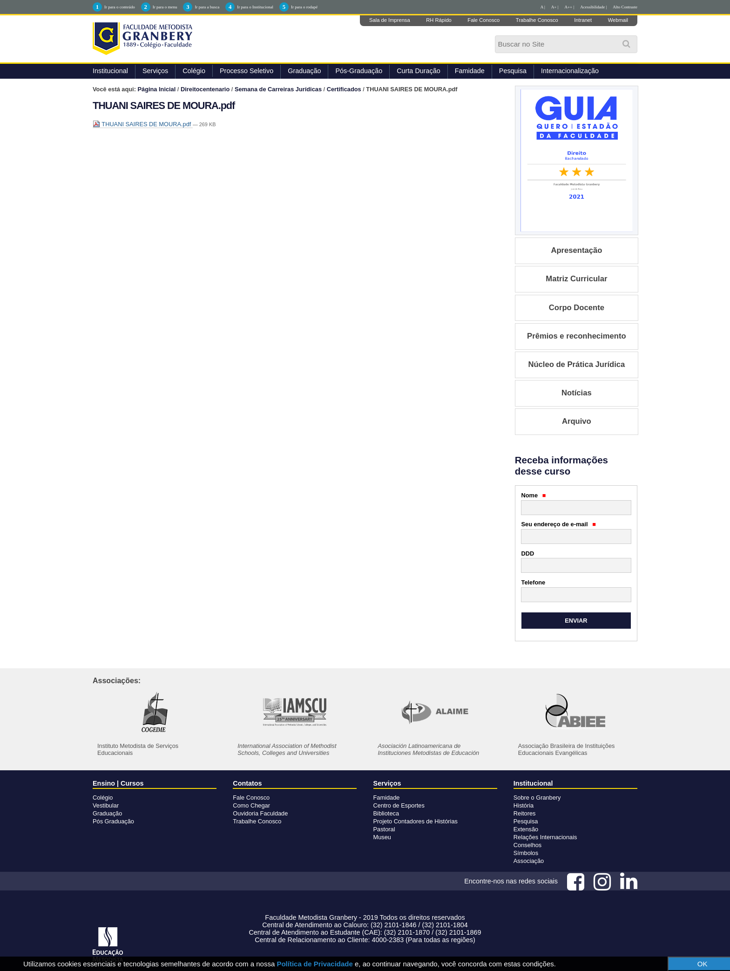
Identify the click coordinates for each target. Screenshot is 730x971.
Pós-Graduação (358, 71)
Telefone (533, 582)
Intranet (583, 20)
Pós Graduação (113, 821)
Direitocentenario (205, 89)
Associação (529, 860)
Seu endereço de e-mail (558, 524)
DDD (527, 553)
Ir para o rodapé (304, 7)
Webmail (618, 20)
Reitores (525, 813)
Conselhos (527, 845)
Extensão (526, 829)
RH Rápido (439, 20)
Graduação (304, 71)
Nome (533, 495)
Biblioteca (386, 813)
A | (543, 7)
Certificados (344, 89)
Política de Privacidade (314, 964)
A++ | (570, 7)
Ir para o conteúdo (119, 7)
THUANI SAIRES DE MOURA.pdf (143, 124)
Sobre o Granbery (537, 797)
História (524, 805)
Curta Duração (418, 71)
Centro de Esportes (399, 805)
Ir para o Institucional (255, 7)
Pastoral (384, 829)
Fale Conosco (483, 20)
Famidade (470, 71)
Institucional (110, 71)
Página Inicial (157, 89)
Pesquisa (513, 71)
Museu (382, 837)
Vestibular (106, 805)
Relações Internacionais (545, 837)
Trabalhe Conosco (537, 20)
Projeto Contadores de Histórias (415, 821)
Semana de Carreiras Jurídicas (278, 89)
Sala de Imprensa (389, 20)
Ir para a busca (207, 7)
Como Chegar (251, 805)
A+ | (555, 7)
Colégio (193, 71)
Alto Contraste (625, 7)
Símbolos (526, 852)
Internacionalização (570, 71)
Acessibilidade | (593, 7)
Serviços (155, 71)
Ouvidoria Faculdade (260, 813)
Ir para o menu (165, 7)
